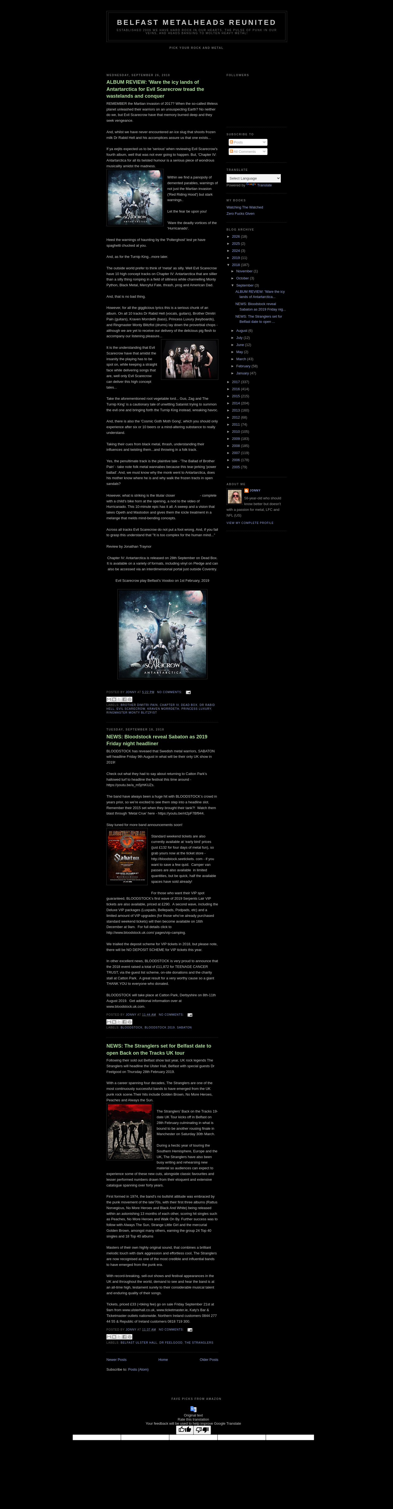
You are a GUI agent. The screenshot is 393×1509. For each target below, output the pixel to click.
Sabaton (184, 1027)
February (244, 366)
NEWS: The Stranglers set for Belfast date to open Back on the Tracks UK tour (158, 1049)
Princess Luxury (196, 708)
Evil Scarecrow (131, 708)
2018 (236, 265)
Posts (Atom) (138, 1369)
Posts (236, 142)
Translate (259, 185)
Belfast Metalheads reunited (197, 22)
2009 (236, 439)
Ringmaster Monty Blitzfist (131, 712)
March (241, 359)
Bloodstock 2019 (160, 1027)
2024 (236, 251)
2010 (236, 432)
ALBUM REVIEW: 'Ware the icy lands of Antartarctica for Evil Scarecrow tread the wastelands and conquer (155, 89)
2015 (236, 396)
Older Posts (209, 1360)
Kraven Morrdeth (163, 708)
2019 (236, 258)
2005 (236, 467)
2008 (236, 446)
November (245, 271)
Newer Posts (116, 1360)
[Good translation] (184, 1430)
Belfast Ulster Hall (139, 1342)
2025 (236, 243)
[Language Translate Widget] (254, 178)
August (242, 331)
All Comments (243, 152)
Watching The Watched (245, 207)
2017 (236, 382)
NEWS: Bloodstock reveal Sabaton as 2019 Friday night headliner (156, 740)
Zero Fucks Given (241, 213)
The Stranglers (198, 1342)
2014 (236, 403)
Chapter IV (169, 704)
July (240, 338)
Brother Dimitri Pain (139, 704)
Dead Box (189, 704)
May (240, 352)
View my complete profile (250, 522)
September (245, 285)
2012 (236, 417)
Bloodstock (131, 1027)
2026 (236, 236)
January (243, 373)
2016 (236, 389)
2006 (236, 460)
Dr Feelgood (171, 1342)
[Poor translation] (202, 1430)
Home (163, 1360)
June (240, 345)
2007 (236, 453)
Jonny (255, 490)
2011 (236, 424)
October (243, 278)
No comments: (170, 692)
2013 (236, 410)
